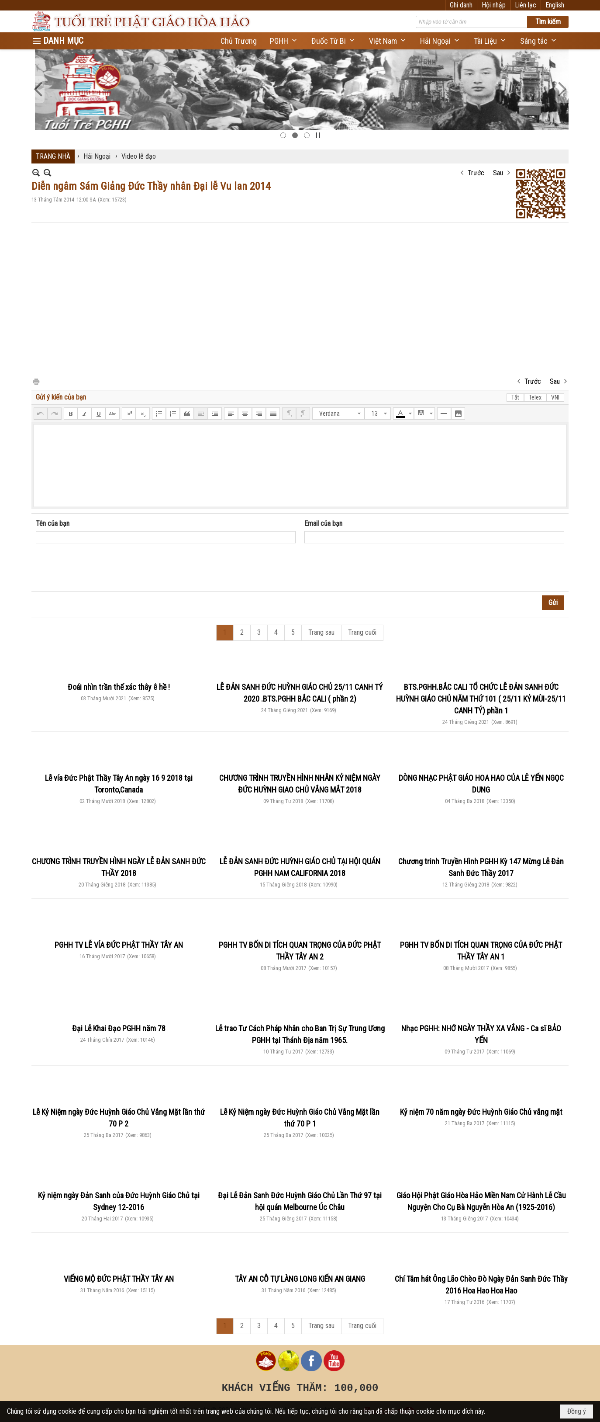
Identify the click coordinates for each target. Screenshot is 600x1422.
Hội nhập (494, 5)
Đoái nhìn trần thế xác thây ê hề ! (119, 687)
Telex (535, 397)
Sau (498, 173)
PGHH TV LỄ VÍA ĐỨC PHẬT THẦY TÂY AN (119, 944)
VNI (555, 397)
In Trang (35, 381)
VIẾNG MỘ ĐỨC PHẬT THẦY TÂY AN (119, 1278)
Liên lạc (525, 5)
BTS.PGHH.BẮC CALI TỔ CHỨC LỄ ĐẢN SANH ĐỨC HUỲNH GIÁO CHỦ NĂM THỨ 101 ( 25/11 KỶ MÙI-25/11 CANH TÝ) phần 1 (481, 698)
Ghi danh (461, 5)
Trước (476, 173)
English (554, 5)
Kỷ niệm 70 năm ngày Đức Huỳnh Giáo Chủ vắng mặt (481, 1111)
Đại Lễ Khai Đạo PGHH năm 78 (119, 1028)
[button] (284, 40)
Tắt (515, 397)
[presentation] (102, 570)
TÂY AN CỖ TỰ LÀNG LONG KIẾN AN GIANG (300, 1278)
